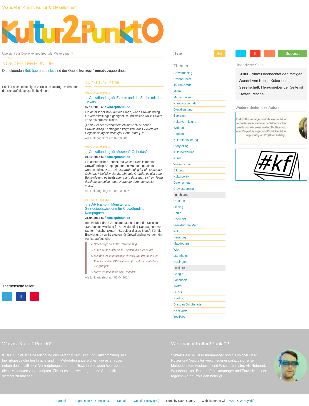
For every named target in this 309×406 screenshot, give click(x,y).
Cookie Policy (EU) (146, 401)
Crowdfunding (98, 93)
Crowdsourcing (184, 188)
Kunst (177, 158)
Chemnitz (180, 219)
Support (292, 53)
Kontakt (122, 401)
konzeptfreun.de (118, 107)
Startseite (61, 401)
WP (242, 401)
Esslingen (180, 261)
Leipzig (178, 207)
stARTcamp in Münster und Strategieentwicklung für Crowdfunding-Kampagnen (115, 209)
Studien (179, 134)
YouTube (179, 316)
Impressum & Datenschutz (92, 401)
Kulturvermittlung (185, 121)
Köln (177, 231)
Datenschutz (182, 182)
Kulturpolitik (181, 176)
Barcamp (180, 115)
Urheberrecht (182, 79)
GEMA (178, 292)
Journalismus (182, 85)
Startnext (180, 298)
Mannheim (181, 255)
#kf (251, 401)
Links (50, 70)
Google (178, 274)
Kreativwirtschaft (185, 103)
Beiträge (31, 70)
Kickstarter (181, 310)
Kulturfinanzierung (186, 140)
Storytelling (181, 146)
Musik (178, 91)
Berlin (177, 213)
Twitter (178, 286)
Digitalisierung (183, 109)
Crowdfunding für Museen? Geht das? (118, 152)
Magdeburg (181, 243)
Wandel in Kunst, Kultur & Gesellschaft (39, 7)
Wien (177, 249)
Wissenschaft (183, 164)
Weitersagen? (63, 53)
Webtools (180, 127)
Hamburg (180, 237)
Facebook (180, 280)
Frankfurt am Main (186, 225)
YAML (232, 401)
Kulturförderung (184, 152)
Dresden (179, 201)
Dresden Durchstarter (188, 304)
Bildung (179, 170)
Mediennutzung (184, 97)
